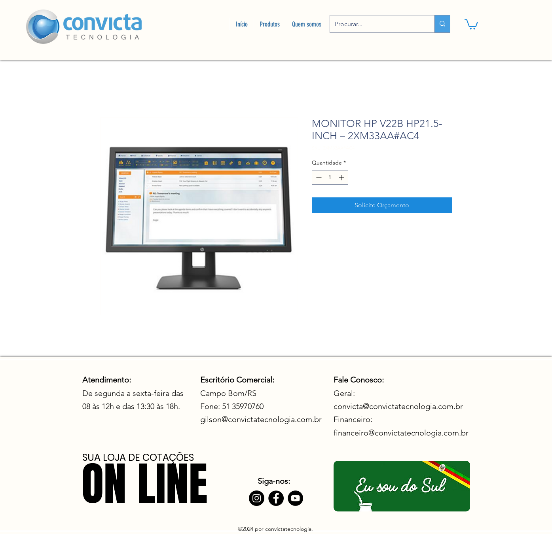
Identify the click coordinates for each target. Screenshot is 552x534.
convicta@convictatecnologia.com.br (398, 406)
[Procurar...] (376, 24)
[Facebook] (276, 498)
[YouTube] (295, 498)
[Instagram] (256, 498)
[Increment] (342, 177)
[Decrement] (318, 177)
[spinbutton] (330, 177)
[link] (471, 24)
